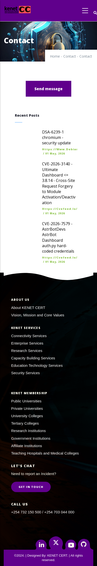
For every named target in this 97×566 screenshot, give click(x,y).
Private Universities (27, 408)
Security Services (25, 373)
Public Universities (26, 401)
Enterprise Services (27, 343)
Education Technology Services (37, 365)
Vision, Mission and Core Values (37, 315)
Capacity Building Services (33, 358)
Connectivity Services (29, 336)
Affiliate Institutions (26, 446)
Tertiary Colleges (25, 423)
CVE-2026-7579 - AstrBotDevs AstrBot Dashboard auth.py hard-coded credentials (58, 237)
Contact (69, 56)
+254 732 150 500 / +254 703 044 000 (42, 512)
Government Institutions (30, 438)
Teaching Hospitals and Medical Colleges (45, 453)
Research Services (26, 350)
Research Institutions (28, 431)
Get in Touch (31, 487)
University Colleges (27, 416)
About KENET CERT (28, 307)
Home (55, 56)
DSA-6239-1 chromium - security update (56, 137)
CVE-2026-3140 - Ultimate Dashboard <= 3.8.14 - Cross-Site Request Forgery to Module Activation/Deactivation (58, 183)
